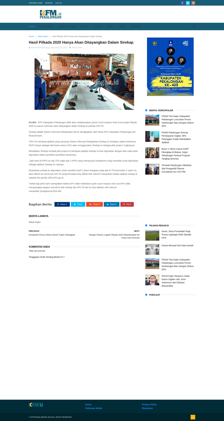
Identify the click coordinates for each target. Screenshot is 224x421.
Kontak (49, 3)
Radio (110, 27)
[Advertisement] (138, 14)
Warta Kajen (46, 27)
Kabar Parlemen (67, 27)
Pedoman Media (93, 408)
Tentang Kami (35, 3)
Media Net (135, 27)
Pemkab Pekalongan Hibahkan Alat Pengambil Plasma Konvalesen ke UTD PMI (176, 168)
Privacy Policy (149, 404)
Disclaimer (147, 408)
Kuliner (97, 27)
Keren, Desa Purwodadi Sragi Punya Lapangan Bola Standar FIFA (176, 234)
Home (32, 27)
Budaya (122, 27)
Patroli (85, 27)
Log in (58, 3)
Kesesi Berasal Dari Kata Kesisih (178, 245)
